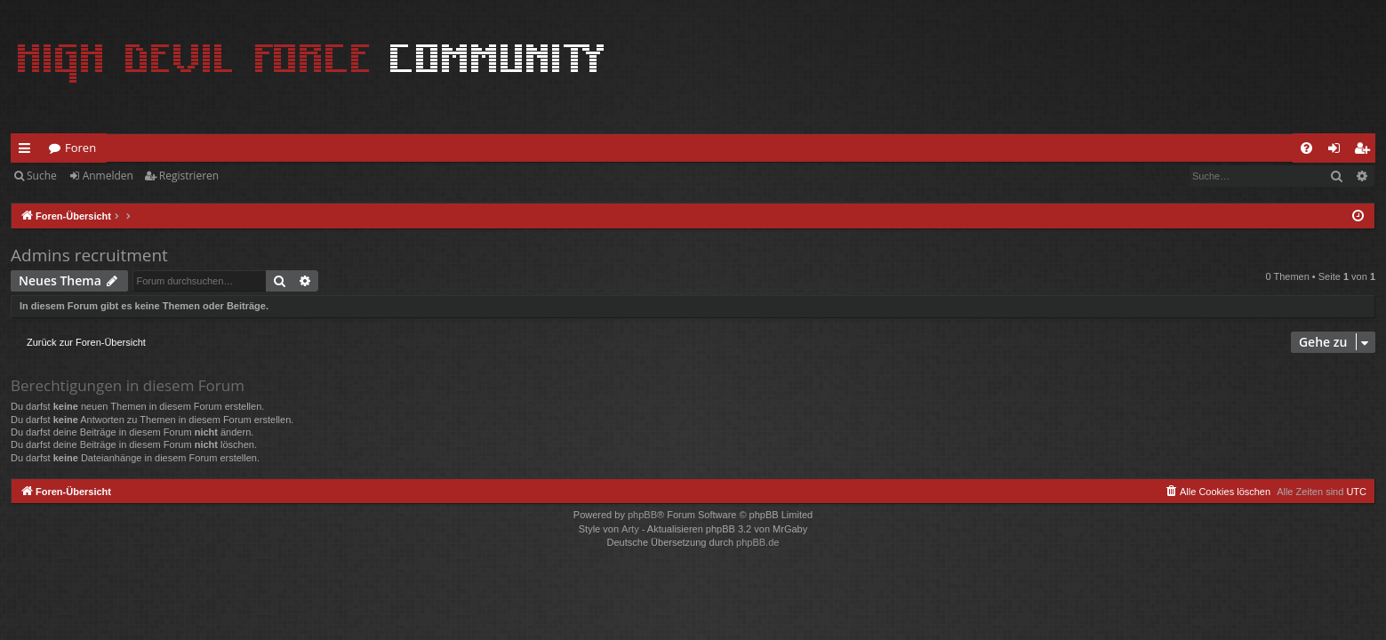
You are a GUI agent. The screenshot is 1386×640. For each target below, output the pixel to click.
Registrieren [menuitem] (1365, 151)
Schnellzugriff (28, 151)
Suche (42, 175)
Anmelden (108, 175)
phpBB (642, 514)
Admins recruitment (89, 255)
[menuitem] (1306, 148)
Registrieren (189, 175)
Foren (80, 148)
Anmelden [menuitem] (1339, 151)
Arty (630, 529)
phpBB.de (757, 542)
